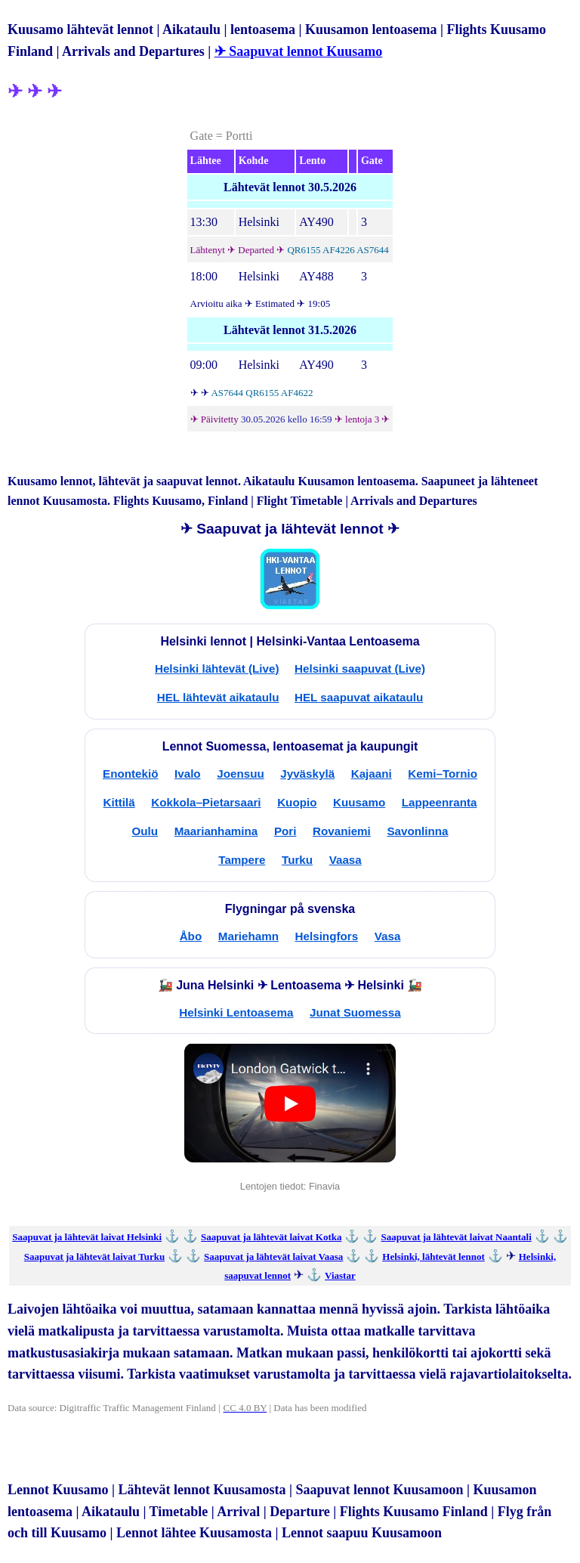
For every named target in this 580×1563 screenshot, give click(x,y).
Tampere (241, 859)
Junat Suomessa (355, 1012)
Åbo (191, 936)
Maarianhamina (216, 831)
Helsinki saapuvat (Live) (360, 668)
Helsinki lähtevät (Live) (217, 668)
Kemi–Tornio (442, 773)
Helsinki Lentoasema (236, 1012)
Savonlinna (417, 831)
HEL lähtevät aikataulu (218, 697)
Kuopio (296, 802)
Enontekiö (130, 773)
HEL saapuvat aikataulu (359, 697)
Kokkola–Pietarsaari (206, 802)
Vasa (388, 936)
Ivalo (187, 773)
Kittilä (119, 802)
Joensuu (240, 773)
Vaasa (345, 859)
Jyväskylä (307, 773)
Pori (285, 831)
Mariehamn (248, 936)
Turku (297, 859)
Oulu (145, 831)
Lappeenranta (439, 802)
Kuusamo (359, 802)
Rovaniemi (342, 831)
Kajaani (371, 773)
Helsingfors (327, 936)
